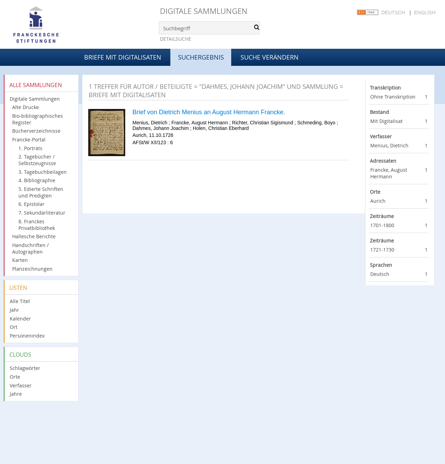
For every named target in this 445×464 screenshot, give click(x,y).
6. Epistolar (31, 204)
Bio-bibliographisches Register (37, 119)
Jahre (16, 393)
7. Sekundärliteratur (41, 212)
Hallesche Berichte (34, 236)
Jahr (14, 310)
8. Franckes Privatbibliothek (36, 224)
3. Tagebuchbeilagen (42, 172)
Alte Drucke (25, 107)
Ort (13, 327)
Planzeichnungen (32, 268)
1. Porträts (30, 148)
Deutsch (393, 12)
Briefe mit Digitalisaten (122, 57)
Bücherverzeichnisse (36, 130)
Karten (20, 260)
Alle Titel (20, 301)
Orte (15, 376)
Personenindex (27, 335)
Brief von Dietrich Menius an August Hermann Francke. (208, 112)
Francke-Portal (29, 139)
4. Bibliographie (36, 180)
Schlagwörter (25, 368)
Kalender (20, 318)
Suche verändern (270, 57)
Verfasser (21, 385)
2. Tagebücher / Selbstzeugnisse (37, 160)
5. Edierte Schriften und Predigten (40, 192)
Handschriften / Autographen (30, 248)
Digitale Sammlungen (204, 11)
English (424, 12)
